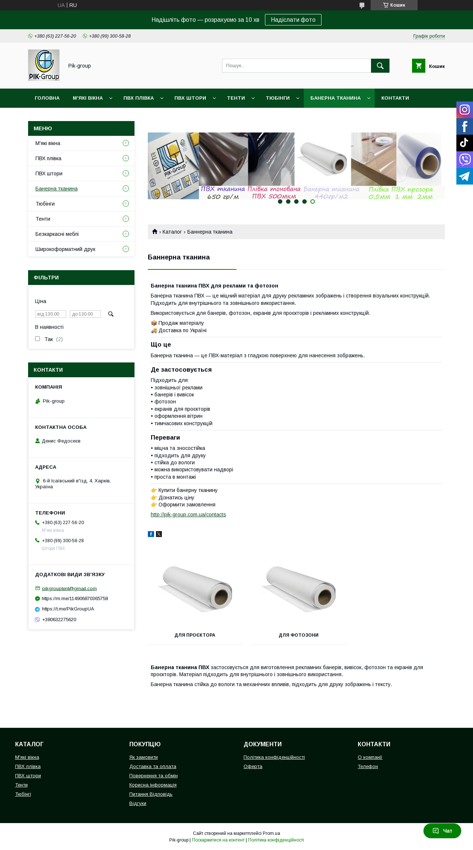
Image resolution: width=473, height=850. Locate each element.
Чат (442, 830)
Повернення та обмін (153, 775)
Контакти (395, 98)
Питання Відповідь (151, 794)
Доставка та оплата (152, 766)
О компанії (370, 757)
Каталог (172, 232)
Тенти (236, 98)
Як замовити (143, 757)
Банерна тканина (335, 98)
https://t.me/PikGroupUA (68, 609)
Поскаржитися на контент (218, 840)
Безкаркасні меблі (57, 234)
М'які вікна (88, 98)
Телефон (368, 766)
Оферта (253, 766)
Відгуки (137, 803)
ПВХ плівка (138, 98)
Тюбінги (278, 98)
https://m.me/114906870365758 (75, 598)
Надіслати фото (293, 20)
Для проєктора (194, 635)
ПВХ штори (190, 98)
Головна (47, 98)
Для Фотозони (296, 635)
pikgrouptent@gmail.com (69, 588)
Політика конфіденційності (274, 757)
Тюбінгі (23, 794)
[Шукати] (380, 66)
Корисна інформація (153, 785)
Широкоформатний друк (65, 249)
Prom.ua (271, 833)
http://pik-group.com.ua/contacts (188, 514)
